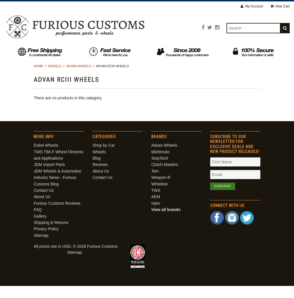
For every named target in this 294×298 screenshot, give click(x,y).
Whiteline (159, 195)
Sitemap (41, 247)
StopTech (159, 170)
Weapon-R (161, 189)
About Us (192, 51)
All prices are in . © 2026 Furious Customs (75, 258)
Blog (129, 51)
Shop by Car (64, 51)
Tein (155, 183)
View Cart (280, 6)
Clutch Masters (164, 176)
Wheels (102, 51)
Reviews (158, 51)
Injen (155, 215)
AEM (155, 208)
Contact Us (230, 51)
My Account (252, 6)
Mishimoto (160, 163)
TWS (155, 202)
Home (38, 78)
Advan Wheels (78, 78)
